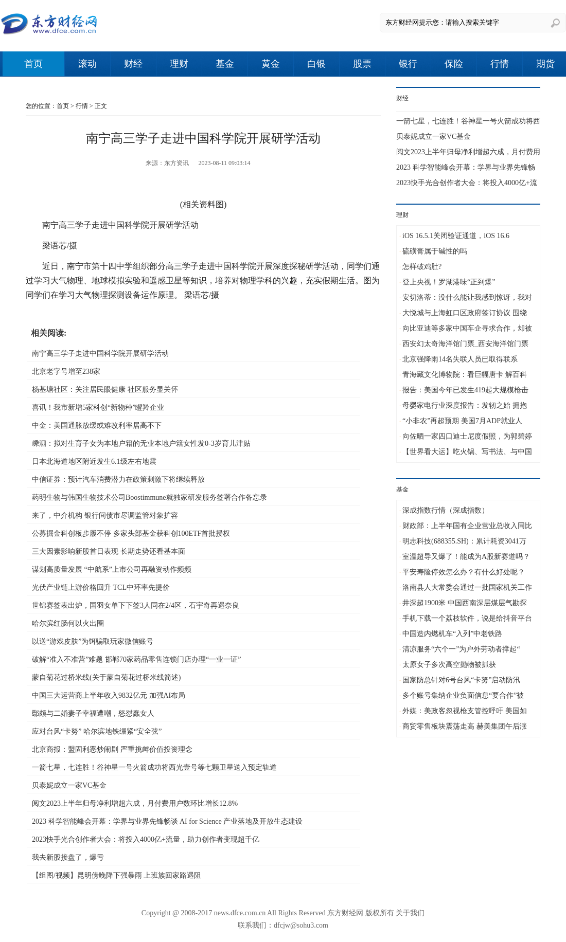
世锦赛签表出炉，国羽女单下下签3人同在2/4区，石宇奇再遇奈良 (135, 605)
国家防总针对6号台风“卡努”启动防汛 (461, 680)
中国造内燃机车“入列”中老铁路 (452, 634)
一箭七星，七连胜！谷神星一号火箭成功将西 (468, 121)
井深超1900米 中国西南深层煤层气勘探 (464, 603)
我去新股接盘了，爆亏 (68, 857)
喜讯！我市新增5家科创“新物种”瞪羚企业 (98, 407)
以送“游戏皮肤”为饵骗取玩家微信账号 (92, 641)
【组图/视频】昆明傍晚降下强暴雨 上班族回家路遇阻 (116, 875)
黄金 (270, 64)
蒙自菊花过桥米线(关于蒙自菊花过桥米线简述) (106, 677)
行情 (499, 64)
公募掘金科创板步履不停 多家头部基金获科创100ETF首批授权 (131, 533)
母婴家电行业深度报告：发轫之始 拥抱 (464, 405)
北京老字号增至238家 (66, 371)
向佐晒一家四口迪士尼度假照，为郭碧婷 (467, 436)
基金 (225, 64)
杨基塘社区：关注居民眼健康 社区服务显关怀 (105, 389)
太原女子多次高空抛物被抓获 (449, 664)
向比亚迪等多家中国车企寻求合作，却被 (467, 328)
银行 (408, 64)
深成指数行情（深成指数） (445, 510)
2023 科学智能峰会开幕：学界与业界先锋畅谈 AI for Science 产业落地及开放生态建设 (167, 821)
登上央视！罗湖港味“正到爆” (448, 282)
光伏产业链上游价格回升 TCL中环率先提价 (101, 587)
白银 (316, 64)
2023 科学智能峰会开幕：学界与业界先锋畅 (465, 167)
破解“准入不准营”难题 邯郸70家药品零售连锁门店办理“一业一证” (136, 659)
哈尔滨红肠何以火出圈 (68, 623)
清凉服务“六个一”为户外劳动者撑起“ (461, 649)
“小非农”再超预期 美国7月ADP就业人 (462, 421)
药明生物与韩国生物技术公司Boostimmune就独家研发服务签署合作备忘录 (149, 497)
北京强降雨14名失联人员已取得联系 (460, 359)
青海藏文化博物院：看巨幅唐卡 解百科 (464, 374)
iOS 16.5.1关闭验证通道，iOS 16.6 (455, 236)
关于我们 (410, 913)
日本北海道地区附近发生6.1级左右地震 (94, 461)
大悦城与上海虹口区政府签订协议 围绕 (464, 313)
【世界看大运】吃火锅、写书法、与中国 (467, 452)
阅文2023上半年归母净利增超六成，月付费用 (468, 152)
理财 (179, 64)
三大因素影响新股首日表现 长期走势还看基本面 (108, 551)
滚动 (87, 64)
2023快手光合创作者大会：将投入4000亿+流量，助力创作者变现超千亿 (145, 839)
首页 (33, 64)
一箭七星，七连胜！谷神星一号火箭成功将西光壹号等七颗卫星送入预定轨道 (154, 767)
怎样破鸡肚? (421, 266)
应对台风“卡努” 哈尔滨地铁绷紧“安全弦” (97, 731)
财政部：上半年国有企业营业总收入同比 (467, 526)
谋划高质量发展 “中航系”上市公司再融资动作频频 (111, 569)
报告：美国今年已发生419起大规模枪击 (465, 390)
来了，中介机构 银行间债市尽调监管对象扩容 (105, 515)
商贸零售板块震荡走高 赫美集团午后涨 (464, 726)
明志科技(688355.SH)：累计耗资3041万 (464, 541)
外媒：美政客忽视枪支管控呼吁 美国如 (464, 711)
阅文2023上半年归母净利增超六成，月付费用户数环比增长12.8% (135, 803)
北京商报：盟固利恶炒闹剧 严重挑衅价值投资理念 (112, 749)
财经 (133, 64)
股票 (362, 64)
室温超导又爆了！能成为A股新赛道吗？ (466, 556)
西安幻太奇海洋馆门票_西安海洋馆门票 (465, 344)
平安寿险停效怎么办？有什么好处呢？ (463, 572)
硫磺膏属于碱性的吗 (434, 251)
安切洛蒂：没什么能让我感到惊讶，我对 (467, 297)
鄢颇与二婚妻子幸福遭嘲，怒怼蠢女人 (93, 713)
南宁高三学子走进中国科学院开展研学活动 (100, 353)
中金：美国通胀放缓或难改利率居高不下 (97, 425)
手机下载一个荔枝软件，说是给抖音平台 (467, 618)
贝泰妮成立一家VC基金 (69, 785)
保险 (454, 64)
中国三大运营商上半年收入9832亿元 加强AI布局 (108, 695)
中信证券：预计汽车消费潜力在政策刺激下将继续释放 (118, 479)
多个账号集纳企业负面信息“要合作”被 (463, 695)
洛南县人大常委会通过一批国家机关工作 (467, 587)
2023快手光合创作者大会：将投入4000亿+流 (466, 183)
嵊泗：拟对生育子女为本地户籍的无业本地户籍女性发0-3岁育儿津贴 (141, 443)
